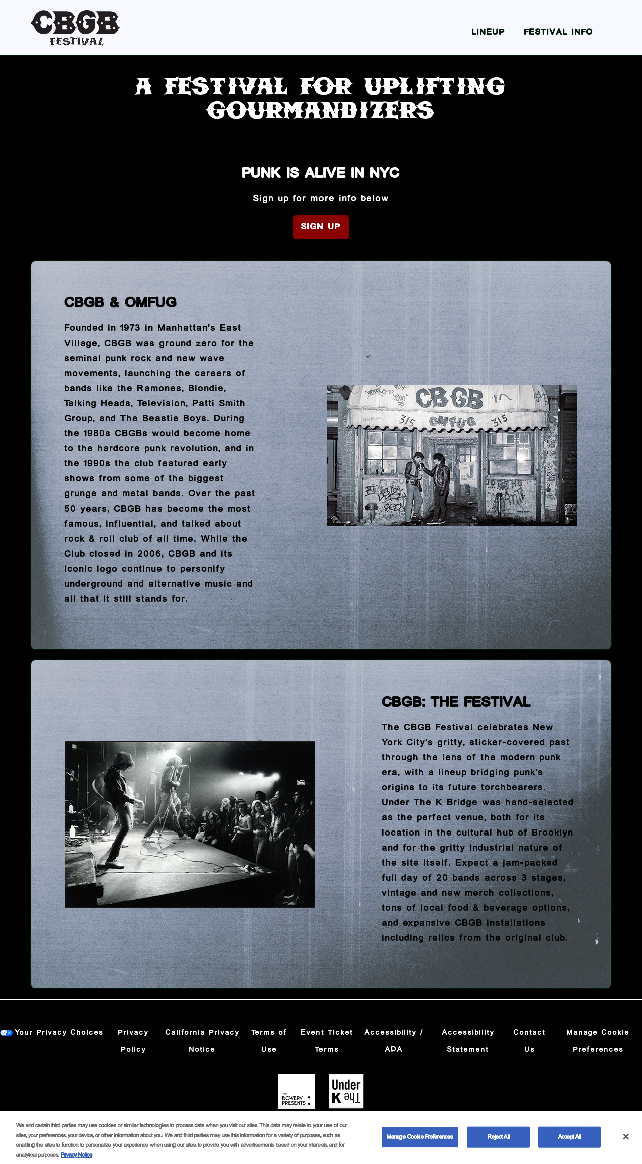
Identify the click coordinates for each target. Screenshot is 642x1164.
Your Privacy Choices (59, 1033)
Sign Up (321, 227)
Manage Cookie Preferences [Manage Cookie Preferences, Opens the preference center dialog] (420, 1141)
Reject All (499, 1141)
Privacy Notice (76, 1159)
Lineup (488, 32)
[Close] (626, 1141)
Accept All (569, 1141)
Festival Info (558, 32)
